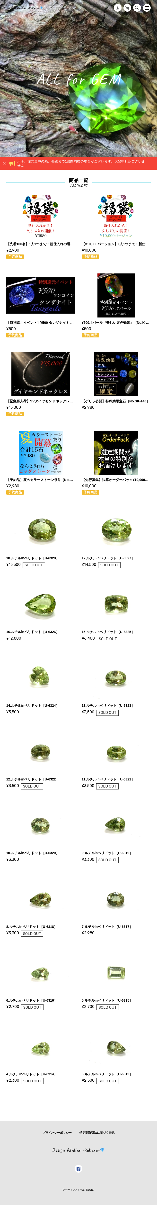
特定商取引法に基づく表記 (96, 1132)
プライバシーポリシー (57, 1132)
